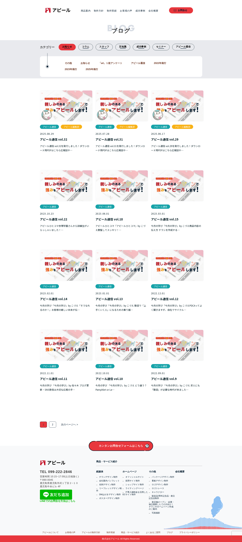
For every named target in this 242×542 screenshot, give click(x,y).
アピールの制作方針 (91, 532)
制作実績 (112, 11)
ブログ (170, 532)
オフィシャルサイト (134, 477)
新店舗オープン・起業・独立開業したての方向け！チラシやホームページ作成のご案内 (161, 505)
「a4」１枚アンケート (110, 63)
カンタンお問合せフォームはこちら (121, 445)
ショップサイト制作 (134, 484)
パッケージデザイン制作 (163, 477)
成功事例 (140, 11)
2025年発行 (92, 69)
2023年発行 (71, 69)
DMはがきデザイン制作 (110, 494)
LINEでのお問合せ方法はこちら (57, 501)
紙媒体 (99, 471)
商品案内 (86, 11)
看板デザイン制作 (160, 481)
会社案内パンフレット (109, 481)
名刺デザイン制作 (107, 484)
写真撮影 (156, 513)
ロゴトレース (158, 488)
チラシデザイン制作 (108, 477)
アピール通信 (138, 63)
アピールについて (50, 532)
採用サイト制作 (132, 481)
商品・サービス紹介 (106, 461)
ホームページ (130, 471)
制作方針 (99, 11)
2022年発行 (160, 63)
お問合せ (182, 10)
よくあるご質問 (153, 532)
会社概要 (153, 11)
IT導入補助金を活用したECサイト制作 (135, 493)
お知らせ (85, 63)
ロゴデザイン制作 (160, 484)
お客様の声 (126, 11)
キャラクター (158, 492)
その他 (68, 63)
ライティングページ (134, 488)
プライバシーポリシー (189, 532)
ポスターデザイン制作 (109, 498)
